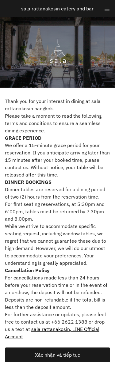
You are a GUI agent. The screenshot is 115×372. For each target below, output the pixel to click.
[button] (57, 355)
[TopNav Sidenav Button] (107, 9)
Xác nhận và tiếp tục (57, 355)
